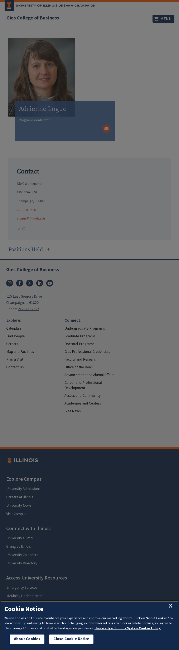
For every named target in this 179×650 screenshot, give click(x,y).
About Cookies (27, 639)
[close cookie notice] (170, 606)
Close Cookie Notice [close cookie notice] (71, 639)
